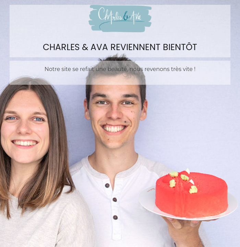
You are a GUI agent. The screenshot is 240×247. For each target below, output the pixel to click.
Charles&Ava (120, 18)
